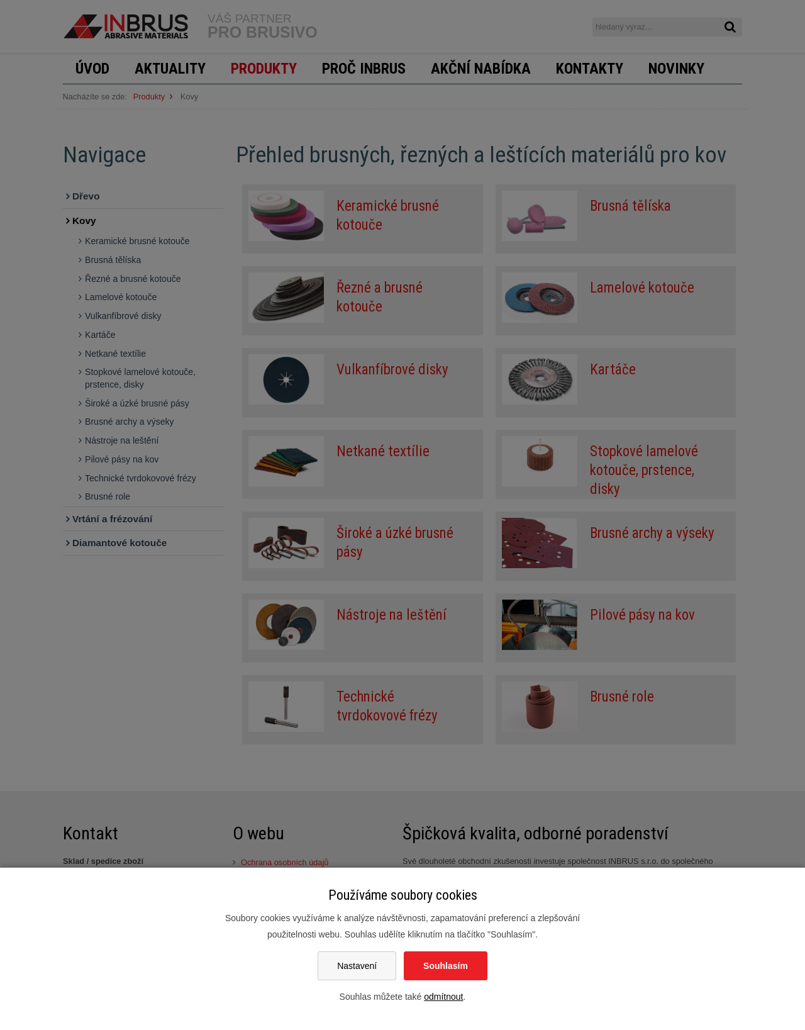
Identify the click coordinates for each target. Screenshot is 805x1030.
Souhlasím (445, 966)
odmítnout (443, 997)
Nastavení (357, 966)
